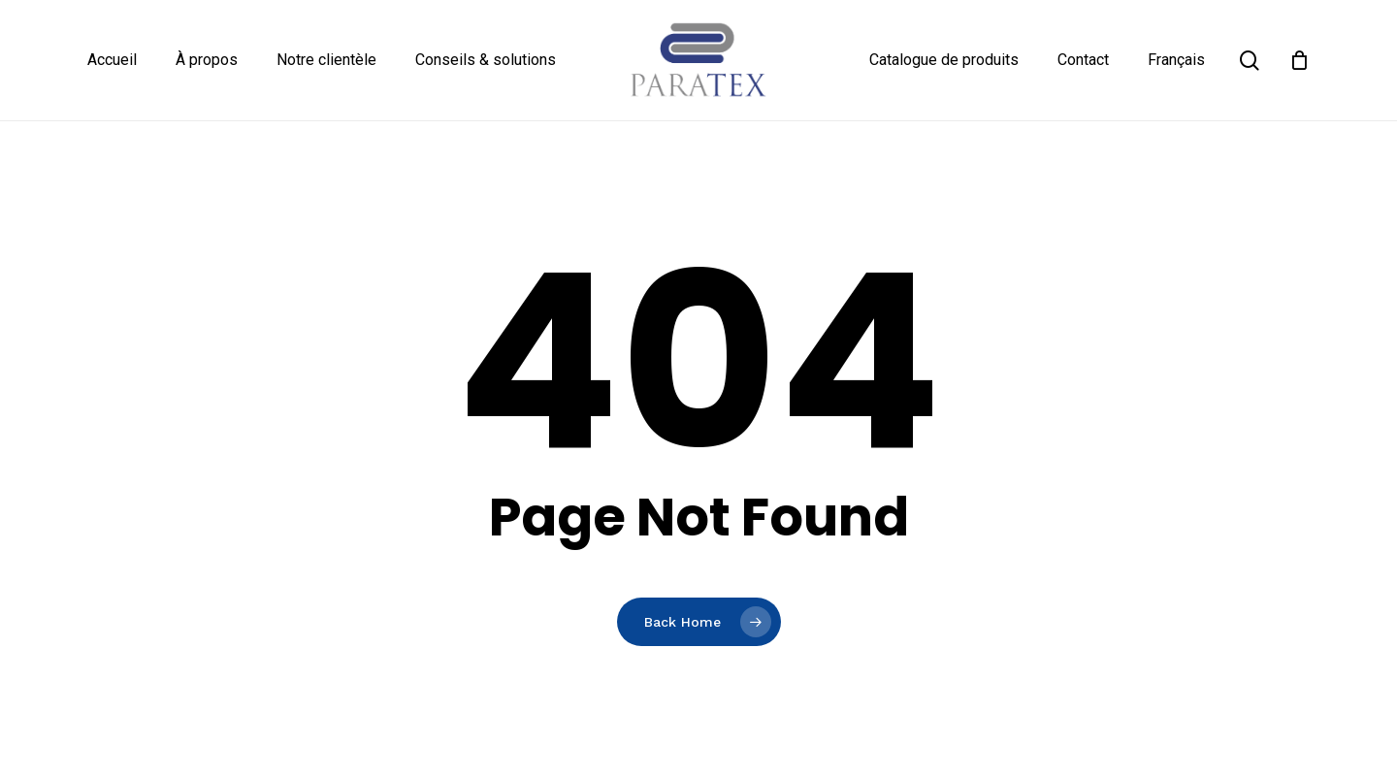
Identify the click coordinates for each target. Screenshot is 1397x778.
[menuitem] (1176, 60)
